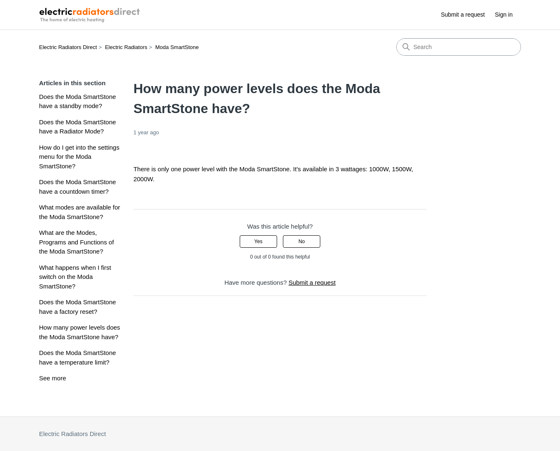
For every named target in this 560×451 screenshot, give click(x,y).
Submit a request (463, 14)
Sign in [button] (504, 14)
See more (52, 378)
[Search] (459, 47)
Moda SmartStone (177, 47)
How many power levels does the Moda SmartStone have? (79, 332)
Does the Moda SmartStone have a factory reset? (77, 306)
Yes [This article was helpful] (258, 241)
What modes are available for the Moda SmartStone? (79, 212)
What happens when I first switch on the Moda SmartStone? (75, 277)
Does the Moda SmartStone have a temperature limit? (77, 357)
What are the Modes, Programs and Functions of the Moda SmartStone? (76, 242)
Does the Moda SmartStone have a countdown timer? (77, 186)
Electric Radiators (126, 47)
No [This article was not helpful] (301, 241)
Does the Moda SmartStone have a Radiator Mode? (77, 126)
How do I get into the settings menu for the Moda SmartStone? (79, 157)
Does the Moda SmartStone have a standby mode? (77, 101)
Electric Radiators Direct (68, 47)
